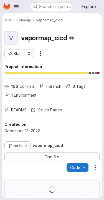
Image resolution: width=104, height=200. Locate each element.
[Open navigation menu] (16, 6)
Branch (50, 86)
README (15, 110)
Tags (75, 86)
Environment (20, 95)
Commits (19, 86)
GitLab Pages (46, 110)
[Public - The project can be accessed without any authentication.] (71, 38)
